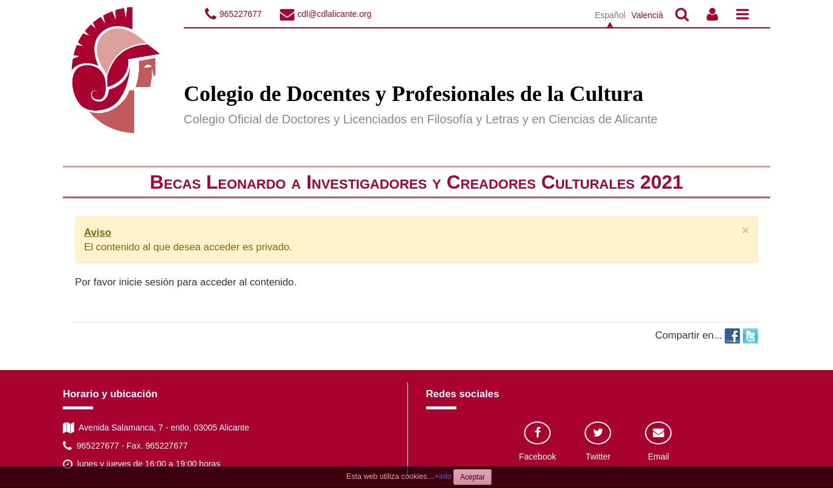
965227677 (240, 14)
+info (443, 476)
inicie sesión (146, 282)
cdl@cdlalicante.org (334, 14)
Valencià (647, 15)
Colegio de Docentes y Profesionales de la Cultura (413, 94)
